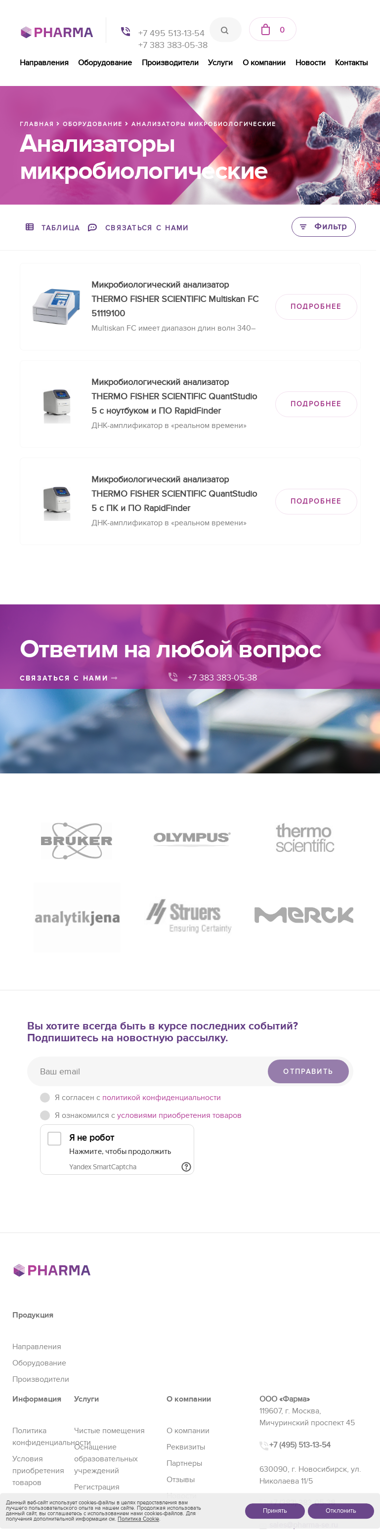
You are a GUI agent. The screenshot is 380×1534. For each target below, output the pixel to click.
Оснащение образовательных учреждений (106, 1459)
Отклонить (341, 1511)
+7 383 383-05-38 (173, 45)
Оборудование (105, 63)
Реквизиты (186, 1447)
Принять (275, 1511)
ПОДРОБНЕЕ (316, 306)
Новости (311, 63)
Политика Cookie (138, 1519)
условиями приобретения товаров (179, 1115)
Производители (170, 63)
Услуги (220, 63)
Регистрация (97, 1487)
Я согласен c (138, 1098)
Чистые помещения (109, 1431)
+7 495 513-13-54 (171, 33)
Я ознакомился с (148, 1115)
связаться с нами (69, 678)
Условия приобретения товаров (38, 1471)
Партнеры (184, 1463)
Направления (44, 63)
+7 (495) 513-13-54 (300, 1445)
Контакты (351, 63)
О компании (264, 63)
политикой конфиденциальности (161, 1098)
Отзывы (181, 1480)
